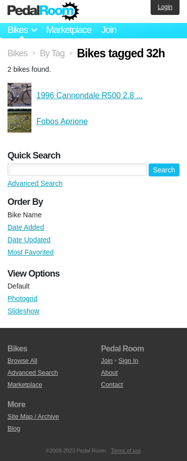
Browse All (22, 360)
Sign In (129, 360)
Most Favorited (30, 252)
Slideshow (23, 311)
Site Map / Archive (33, 416)
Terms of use (126, 451)
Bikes (17, 53)
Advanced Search (35, 183)
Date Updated (28, 240)
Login (165, 6)
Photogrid (22, 299)
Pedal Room (43, 11)
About (109, 372)
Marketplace (68, 29)
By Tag (52, 53)
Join (108, 29)
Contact (112, 384)
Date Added (25, 227)
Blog (13, 428)
